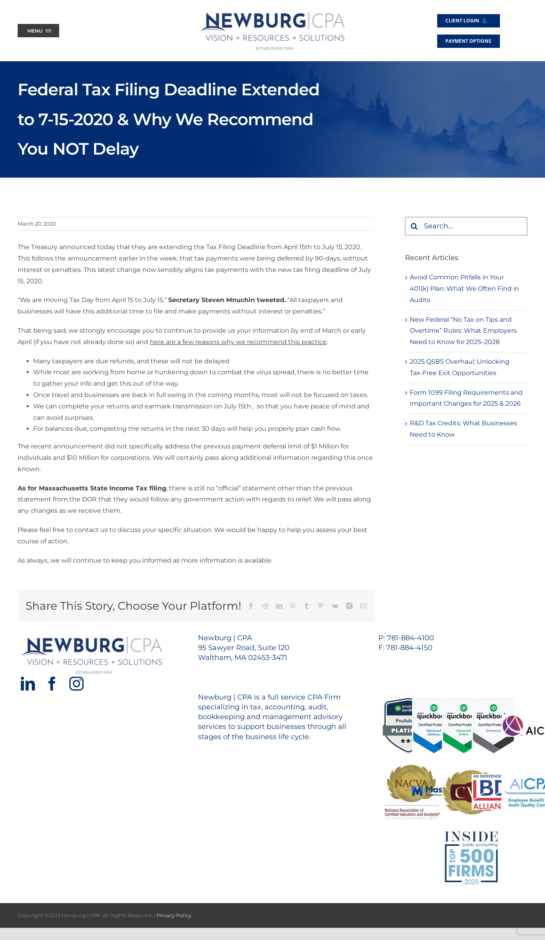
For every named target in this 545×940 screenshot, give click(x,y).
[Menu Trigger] (38, 30)
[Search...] (466, 226)
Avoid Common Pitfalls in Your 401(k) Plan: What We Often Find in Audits (464, 288)
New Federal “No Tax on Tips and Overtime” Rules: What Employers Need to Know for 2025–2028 (463, 331)
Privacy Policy (173, 915)
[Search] (414, 226)
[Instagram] (76, 684)
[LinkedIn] (28, 684)
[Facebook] (52, 684)
